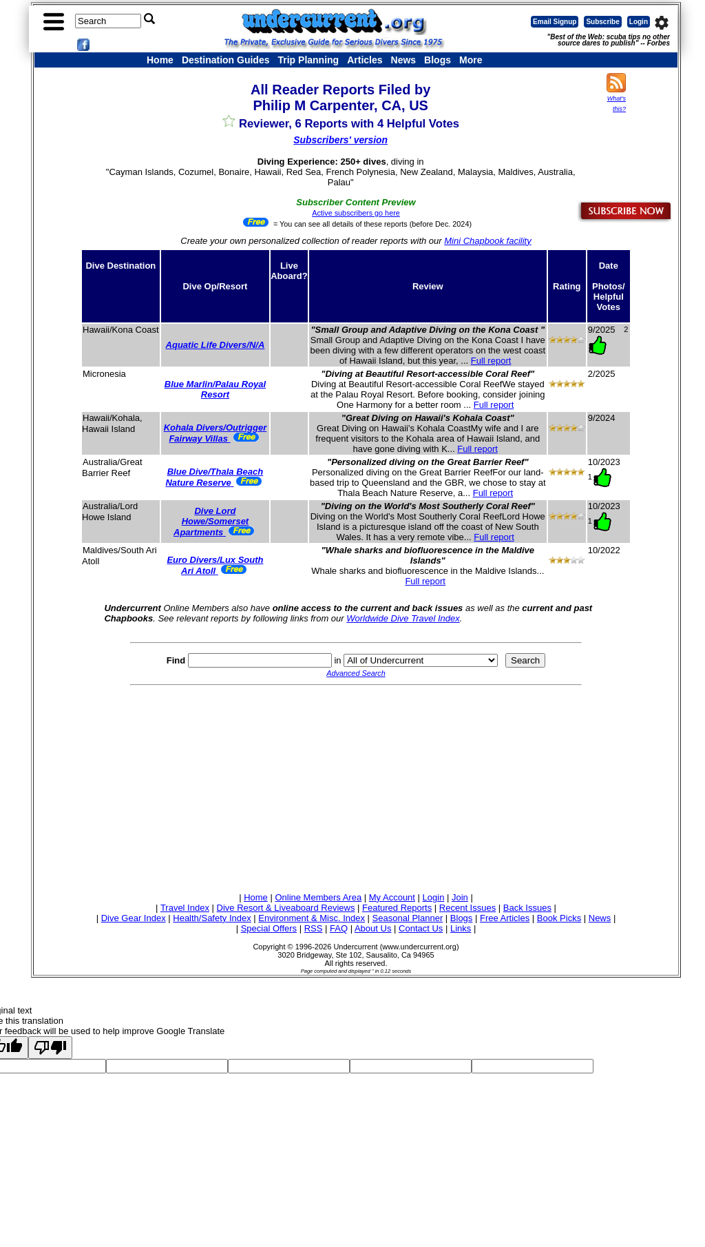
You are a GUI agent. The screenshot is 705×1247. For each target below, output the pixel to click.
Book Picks (559, 918)
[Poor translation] (50, 1047)
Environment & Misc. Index (311, 918)
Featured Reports (397, 908)
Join (460, 897)
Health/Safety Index (212, 918)
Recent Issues (467, 908)
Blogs (437, 59)
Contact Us (421, 928)
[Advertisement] (355, 786)
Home (160, 59)
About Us (373, 928)
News (404, 59)
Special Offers (269, 928)
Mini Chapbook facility (487, 241)
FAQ (339, 928)
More (470, 59)
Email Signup (554, 21)
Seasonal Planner (407, 918)
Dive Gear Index (133, 918)
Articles (364, 59)
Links (460, 928)
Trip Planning (308, 59)
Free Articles (504, 918)
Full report (491, 360)
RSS (313, 928)
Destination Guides (226, 59)
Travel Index (184, 908)
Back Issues (527, 908)
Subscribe (602, 21)
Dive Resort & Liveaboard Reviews (286, 908)
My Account (392, 897)
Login (638, 21)
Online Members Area (318, 897)
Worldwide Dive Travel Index (402, 618)
